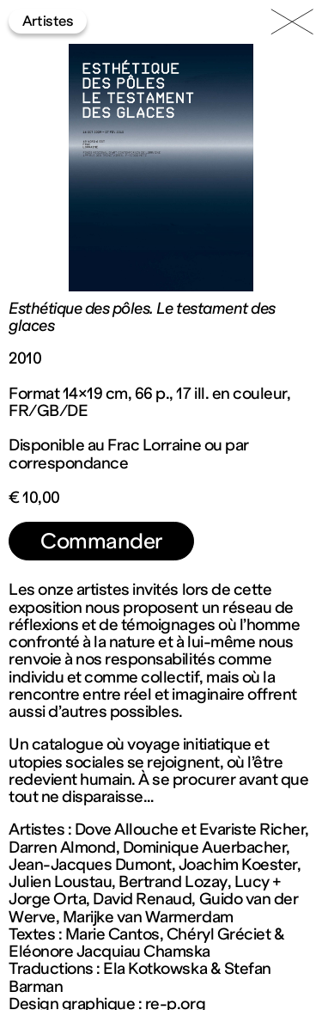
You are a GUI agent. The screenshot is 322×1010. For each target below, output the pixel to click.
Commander (101, 541)
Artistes (47, 20)
